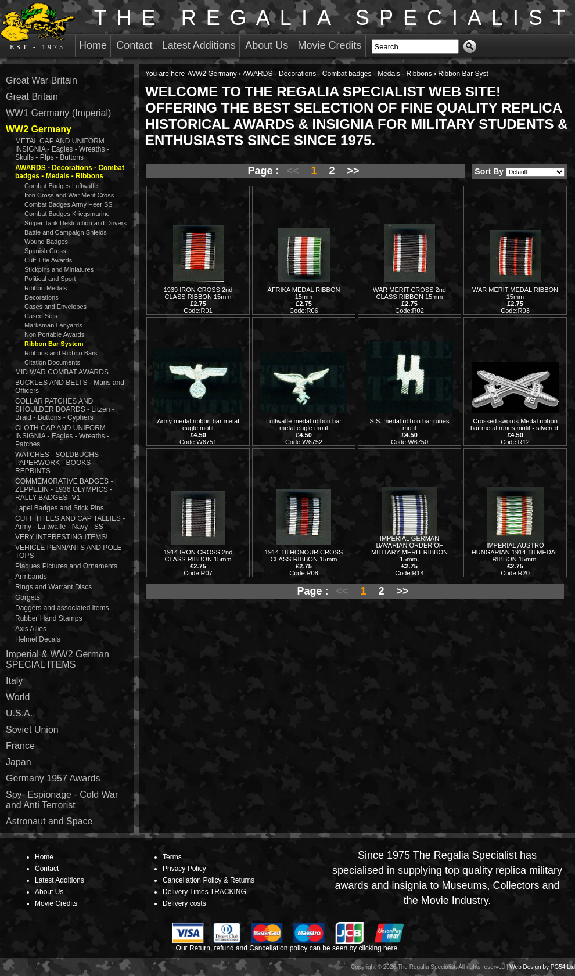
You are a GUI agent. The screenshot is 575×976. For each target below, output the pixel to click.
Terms (172, 857)
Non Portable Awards (54, 334)
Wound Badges (46, 241)
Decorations (41, 297)
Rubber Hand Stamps (48, 618)
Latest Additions (199, 45)
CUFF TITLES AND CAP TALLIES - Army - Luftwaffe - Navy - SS (70, 522)
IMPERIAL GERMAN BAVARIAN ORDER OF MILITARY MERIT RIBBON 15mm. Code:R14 (409, 556)
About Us (266, 45)
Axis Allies (30, 629)
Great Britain (32, 97)
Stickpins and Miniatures (59, 269)
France (20, 746)
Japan (18, 762)
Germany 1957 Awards (53, 778)
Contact (134, 45)
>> (353, 171)
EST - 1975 (37, 26)
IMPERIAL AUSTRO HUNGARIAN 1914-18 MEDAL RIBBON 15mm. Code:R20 (515, 559)
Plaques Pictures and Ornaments (66, 566)
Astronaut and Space (49, 821)
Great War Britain (41, 80)
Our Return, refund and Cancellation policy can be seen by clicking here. (288, 948)
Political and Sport (50, 278)
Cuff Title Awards (48, 260)
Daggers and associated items (62, 608)
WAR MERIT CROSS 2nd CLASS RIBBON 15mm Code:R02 (409, 300)
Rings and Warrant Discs (53, 587)
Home (93, 45)
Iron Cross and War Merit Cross (69, 195)
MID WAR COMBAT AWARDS (62, 372)
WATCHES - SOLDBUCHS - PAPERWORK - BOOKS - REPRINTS (59, 463)
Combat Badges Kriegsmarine (67, 213)
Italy (14, 681)
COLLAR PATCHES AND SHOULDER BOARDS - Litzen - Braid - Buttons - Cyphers (64, 409)
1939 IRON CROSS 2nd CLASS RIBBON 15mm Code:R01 (198, 300)
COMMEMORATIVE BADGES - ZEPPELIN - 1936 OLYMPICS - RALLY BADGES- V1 (64, 489)
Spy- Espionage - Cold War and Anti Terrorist (62, 800)
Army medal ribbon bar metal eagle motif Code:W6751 (198, 431)
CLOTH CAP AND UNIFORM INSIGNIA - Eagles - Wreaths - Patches (62, 436)
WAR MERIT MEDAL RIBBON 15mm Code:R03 (515, 300)
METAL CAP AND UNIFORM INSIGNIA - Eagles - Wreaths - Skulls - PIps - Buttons (62, 149)
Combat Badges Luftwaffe (61, 185)
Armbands (31, 576)
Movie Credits (330, 45)
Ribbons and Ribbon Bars (60, 353)
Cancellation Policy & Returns (208, 880)
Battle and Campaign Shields (65, 232)
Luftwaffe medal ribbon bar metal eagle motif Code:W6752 (304, 431)
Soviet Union (32, 729)
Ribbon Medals (45, 287)
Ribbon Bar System (53, 343)
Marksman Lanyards (53, 325)
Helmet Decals (37, 639)
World (18, 697)
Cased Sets (41, 315)
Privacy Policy (184, 869)
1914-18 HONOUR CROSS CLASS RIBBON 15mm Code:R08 (304, 563)
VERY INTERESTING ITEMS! (61, 537)
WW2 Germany (213, 74)
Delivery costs (184, 903)
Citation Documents (52, 362)
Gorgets (27, 597)
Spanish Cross (45, 250)
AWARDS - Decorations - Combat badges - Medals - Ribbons (337, 74)
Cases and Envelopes (55, 306)
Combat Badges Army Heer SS (68, 204)
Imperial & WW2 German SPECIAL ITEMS (57, 659)
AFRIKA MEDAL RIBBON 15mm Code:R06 (304, 300)
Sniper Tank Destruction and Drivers (75, 222)
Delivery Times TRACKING (204, 892)
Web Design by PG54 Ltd (542, 967)
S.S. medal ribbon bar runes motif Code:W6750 (410, 431)
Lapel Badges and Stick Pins (59, 508)
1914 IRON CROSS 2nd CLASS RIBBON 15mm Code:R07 (198, 563)
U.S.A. (19, 713)
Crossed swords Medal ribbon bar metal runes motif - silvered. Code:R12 (515, 431)
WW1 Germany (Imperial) (58, 113)
